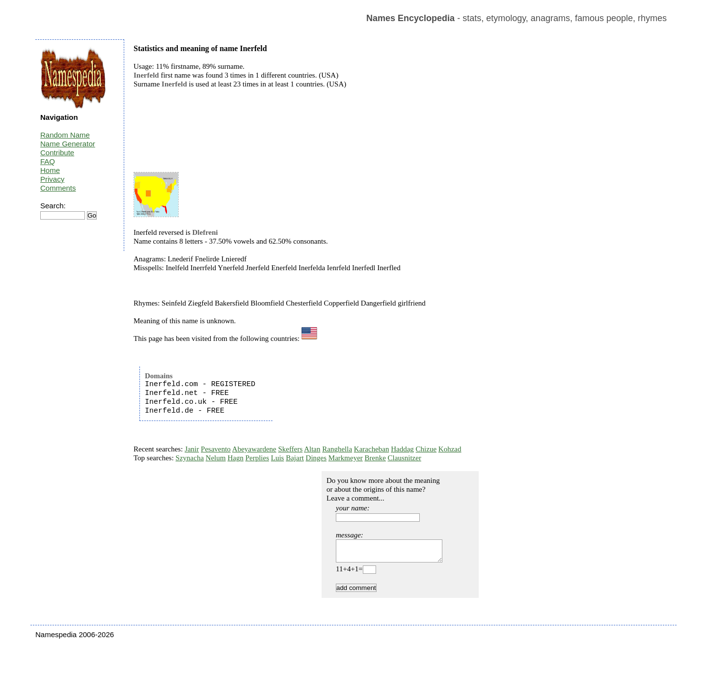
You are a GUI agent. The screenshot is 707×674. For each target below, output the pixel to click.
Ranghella (337, 449)
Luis (277, 458)
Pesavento (216, 449)
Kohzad (450, 449)
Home (50, 170)
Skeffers (290, 449)
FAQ (47, 161)
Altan (312, 449)
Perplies (257, 458)
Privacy (52, 179)
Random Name (65, 135)
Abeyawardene (254, 449)
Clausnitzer (404, 458)
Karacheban (371, 449)
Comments (58, 188)
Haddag (402, 449)
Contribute (57, 152)
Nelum (216, 458)
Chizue (426, 449)
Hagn (235, 458)
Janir (192, 449)
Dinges (316, 458)
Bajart (295, 458)
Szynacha (190, 458)
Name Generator (67, 144)
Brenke (375, 458)
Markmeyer (345, 458)
